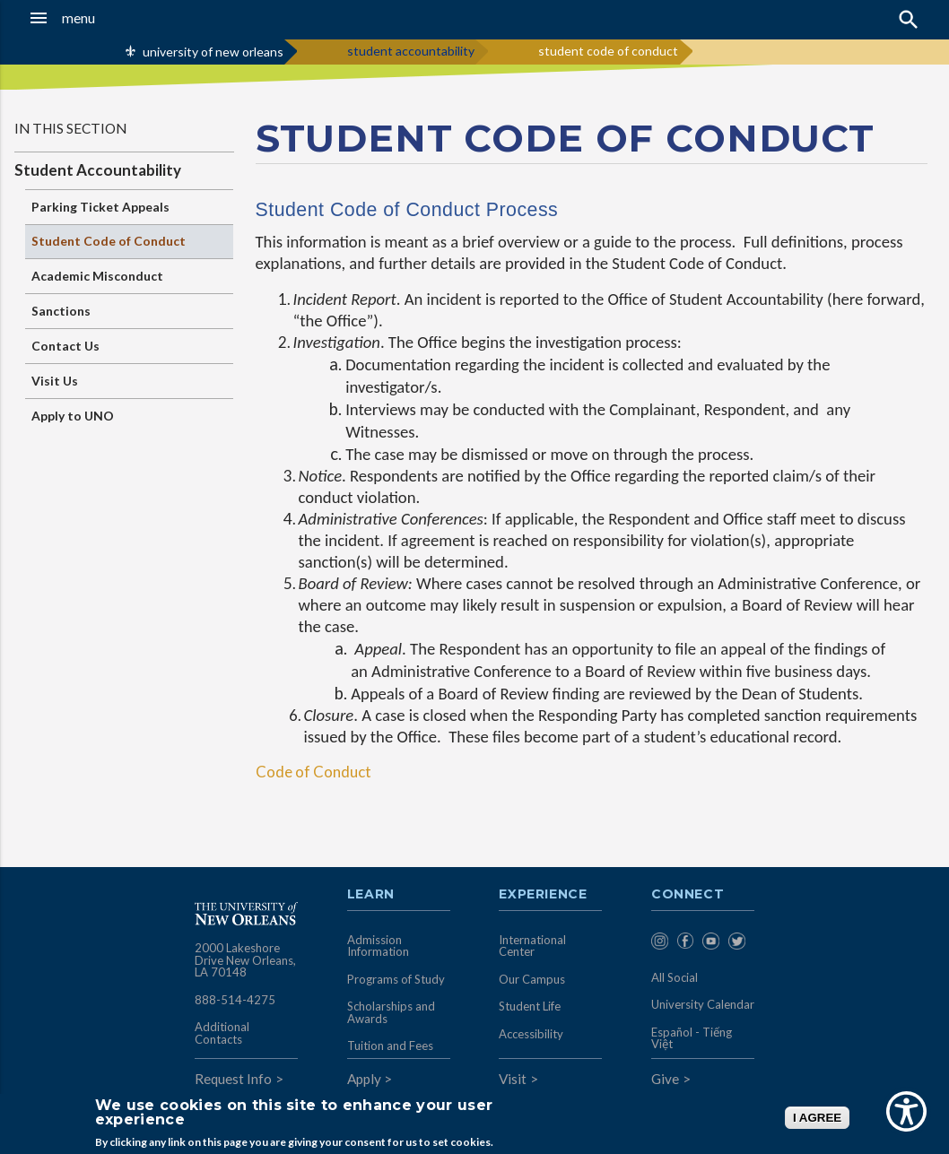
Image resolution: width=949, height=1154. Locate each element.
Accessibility (531, 1034)
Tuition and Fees (390, 1045)
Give (665, 1079)
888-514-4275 (235, 1000)
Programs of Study (396, 979)
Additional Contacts (222, 1033)
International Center (532, 946)
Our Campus (532, 979)
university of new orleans (213, 51)
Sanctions (61, 310)
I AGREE (817, 1117)
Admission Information (378, 946)
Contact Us (65, 345)
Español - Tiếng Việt (691, 1038)
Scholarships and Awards (391, 1012)
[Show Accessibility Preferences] (906, 1111)
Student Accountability (97, 170)
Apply (364, 1079)
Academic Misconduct (97, 275)
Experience (543, 895)
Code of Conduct (313, 771)
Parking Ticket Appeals (100, 206)
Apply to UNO (72, 415)
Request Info (233, 1079)
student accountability (410, 50)
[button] (92, 18)
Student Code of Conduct (108, 240)
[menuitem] (659, 944)
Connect (688, 895)
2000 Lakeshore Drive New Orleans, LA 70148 (245, 960)
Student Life (530, 1006)
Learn (371, 895)
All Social (674, 977)
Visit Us (54, 380)
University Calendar (702, 1004)
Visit (513, 1079)
